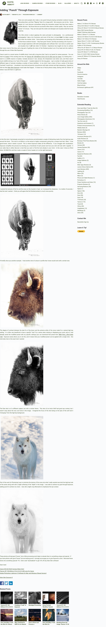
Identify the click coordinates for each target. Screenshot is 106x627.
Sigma (79, 189)
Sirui (78, 193)
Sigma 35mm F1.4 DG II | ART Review (88, 41)
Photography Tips (82, 112)
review (7, 56)
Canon (79, 149)
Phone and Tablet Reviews (85, 178)
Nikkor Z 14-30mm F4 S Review (86, 23)
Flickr (79, 70)
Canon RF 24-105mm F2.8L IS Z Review (88, 50)
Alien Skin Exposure (13, 67)
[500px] (97, 3)
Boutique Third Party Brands (85, 141)
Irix (78, 162)
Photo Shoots (81, 114)
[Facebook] (85, 3)
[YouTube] (103, 3)
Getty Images (81, 81)
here (70, 56)
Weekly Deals (81, 128)
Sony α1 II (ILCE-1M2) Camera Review (88, 54)
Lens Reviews (25, 3)
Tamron (79, 202)
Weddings (80, 210)
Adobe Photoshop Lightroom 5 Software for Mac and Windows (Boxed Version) (23, 573)
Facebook (80, 72)
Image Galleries (81, 160)
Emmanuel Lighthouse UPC (85, 87)
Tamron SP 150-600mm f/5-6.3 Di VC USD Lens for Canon (44, 56)
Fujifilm (79, 158)
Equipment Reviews (83, 154)
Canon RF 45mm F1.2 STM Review (87, 52)
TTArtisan (80, 199)
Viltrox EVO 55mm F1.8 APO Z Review (88, 26)
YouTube (79, 78)
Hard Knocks (81, 99)
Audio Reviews (81, 138)
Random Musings (82, 130)
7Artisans (80, 134)
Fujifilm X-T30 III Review (84, 45)
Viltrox (79, 206)
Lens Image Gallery (83, 117)
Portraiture (80, 180)
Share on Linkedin (11, 583)
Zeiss (78, 212)
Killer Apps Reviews (83, 165)
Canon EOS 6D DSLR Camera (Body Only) (12, 569)
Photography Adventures (84, 119)
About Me (78, 3)
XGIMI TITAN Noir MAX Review (86, 32)
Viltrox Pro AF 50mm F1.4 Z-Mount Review (89, 47)
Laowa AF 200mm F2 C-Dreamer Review (89, 56)
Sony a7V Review (82, 58)
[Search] (81, 3)
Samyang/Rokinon (82, 186)
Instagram (80, 76)
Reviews (79, 132)
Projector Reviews (82, 184)
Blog (61, 3)
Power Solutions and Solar (85, 182)
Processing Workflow (29, 14)
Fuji (78, 156)
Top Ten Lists (81, 121)
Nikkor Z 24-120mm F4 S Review (86, 39)
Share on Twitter (6, 583)
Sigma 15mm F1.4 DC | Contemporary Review (90, 43)
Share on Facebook (2, 583)
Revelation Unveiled (83, 96)
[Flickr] (94, 3)
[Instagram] (91, 3)
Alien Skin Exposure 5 (6, 577)
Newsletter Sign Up (83, 222)
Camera (79, 145)
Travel (79, 204)
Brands (79, 143)
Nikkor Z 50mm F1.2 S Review (86, 34)
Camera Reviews (38, 3)
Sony (78, 195)
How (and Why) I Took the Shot (86, 108)
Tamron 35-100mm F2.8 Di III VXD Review (89, 37)
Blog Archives (81, 85)
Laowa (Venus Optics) (83, 167)
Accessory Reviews (83, 136)
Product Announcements (84, 125)
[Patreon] (100, 3)
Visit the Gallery (82, 83)
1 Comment (39, 14)
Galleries (68, 3)
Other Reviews (51, 3)
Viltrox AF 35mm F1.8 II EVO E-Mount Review (90, 28)
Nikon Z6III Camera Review (85, 30)
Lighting (79, 171)
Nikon (79, 173)
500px (79, 68)
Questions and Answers (84, 123)
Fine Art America (82, 74)
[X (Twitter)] (88, 3)
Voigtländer (80, 208)
